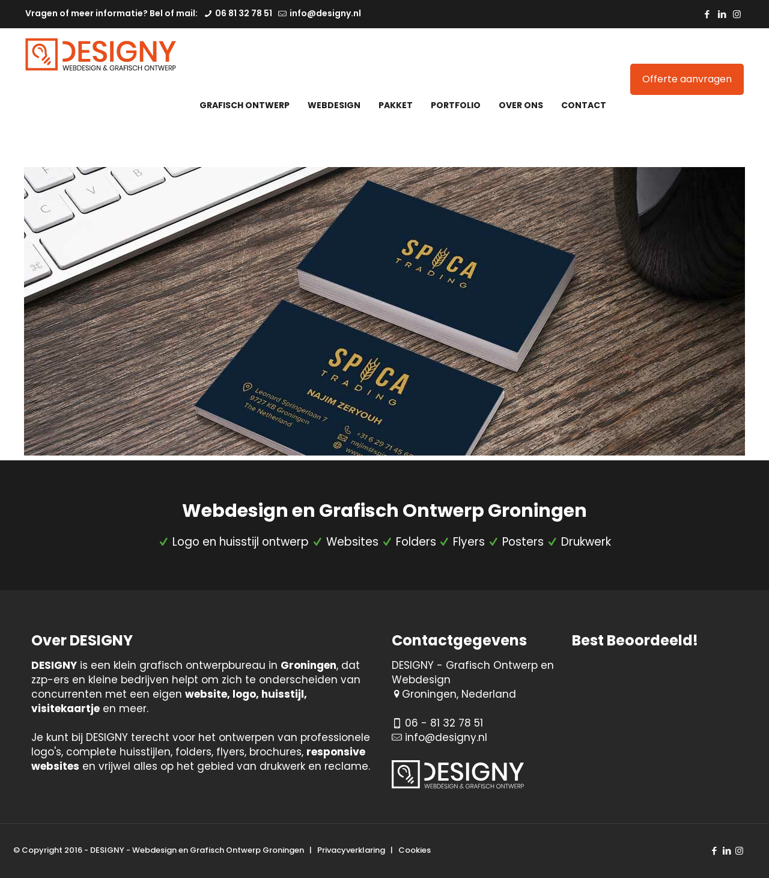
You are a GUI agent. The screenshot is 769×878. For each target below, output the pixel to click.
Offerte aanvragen (687, 79)
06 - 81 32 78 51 (444, 723)
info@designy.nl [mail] (324, 13)
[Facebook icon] (706, 14)
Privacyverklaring (351, 850)
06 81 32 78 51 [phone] (242, 13)
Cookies (414, 850)
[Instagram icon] (736, 14)
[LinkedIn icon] (721, 14)
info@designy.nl (446, 737)
